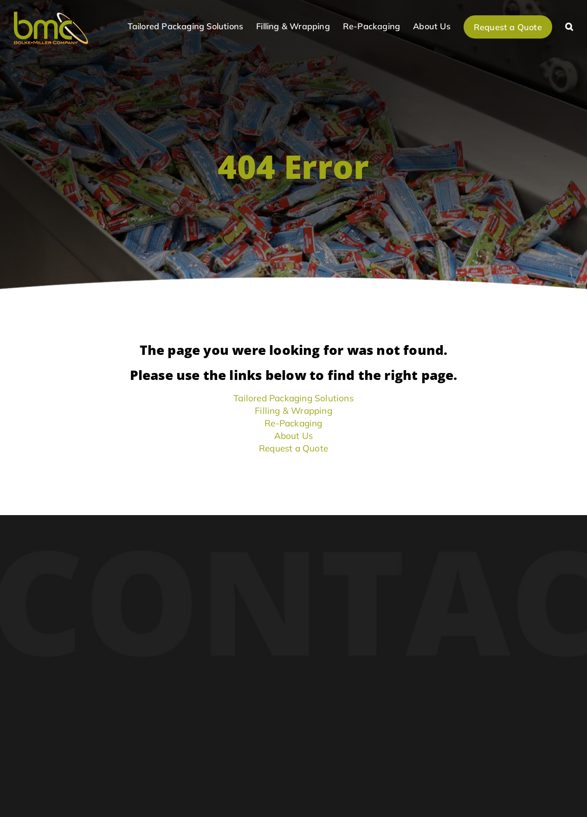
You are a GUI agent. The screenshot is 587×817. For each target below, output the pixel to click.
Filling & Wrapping (293, 410)
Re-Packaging (293, 423)
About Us (293, 435)
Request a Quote (293, 448)
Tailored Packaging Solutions (293, 398)
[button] (569, 25)
